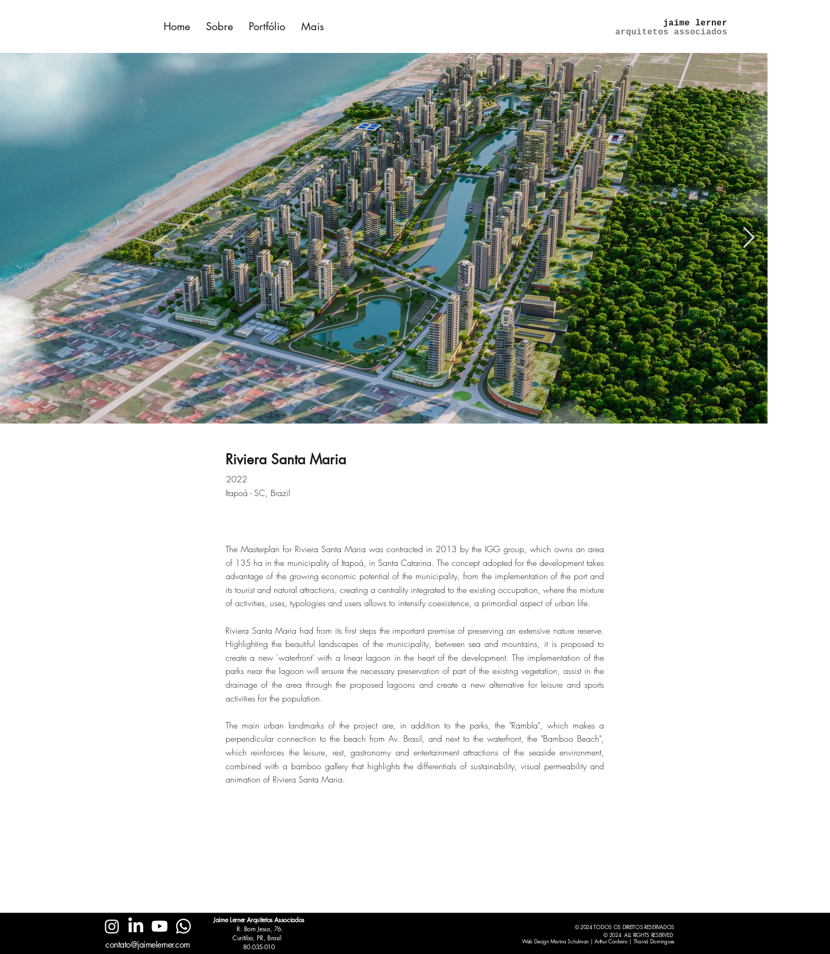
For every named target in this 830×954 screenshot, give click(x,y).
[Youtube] (159, 926)
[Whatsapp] (183, 926)
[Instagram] (112, 926)
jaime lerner (695, 23)
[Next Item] (748, 238)
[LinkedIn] (136, 926)
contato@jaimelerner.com (147, 944)
